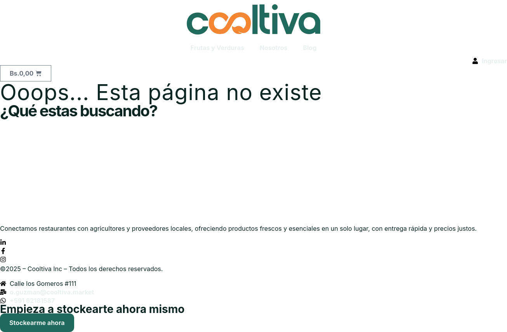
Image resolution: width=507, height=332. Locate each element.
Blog (309, 48)
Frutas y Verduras (217, 48)
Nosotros (274, 48)
